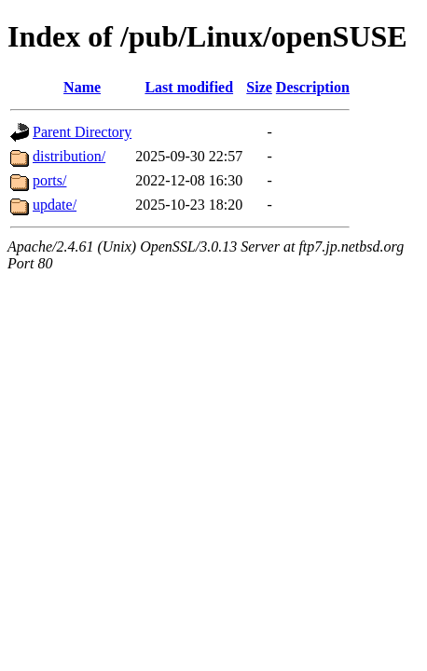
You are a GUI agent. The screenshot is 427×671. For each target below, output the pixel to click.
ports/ (49, 180)
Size (259, 87)
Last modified (189, 87)
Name (82, 87)
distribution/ (69, 156)
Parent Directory (82, 132)
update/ (54, 204)
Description (313, 87)
